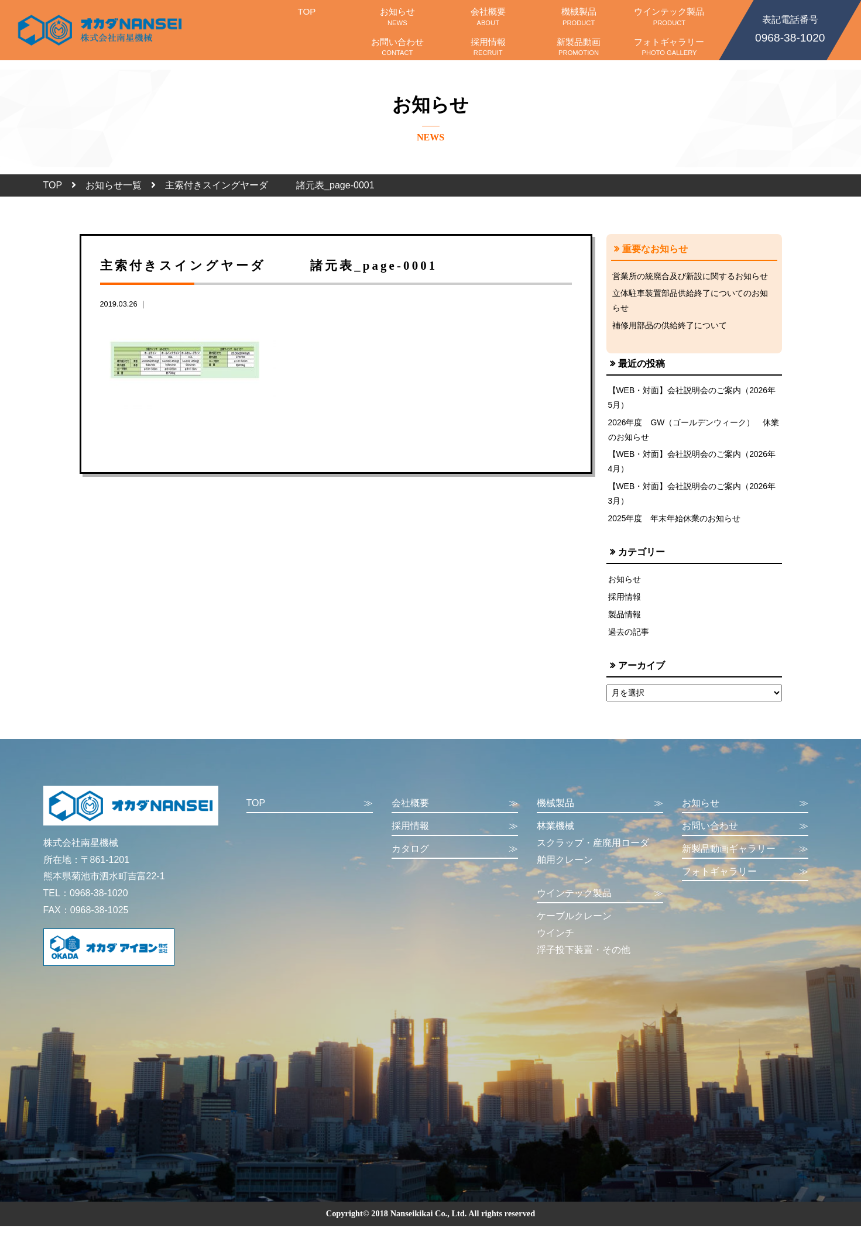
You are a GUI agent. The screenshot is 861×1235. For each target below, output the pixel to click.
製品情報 (624, 622)
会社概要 (487, 16)
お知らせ (397, 16)
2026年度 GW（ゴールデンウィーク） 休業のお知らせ (690, 433)
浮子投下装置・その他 (583, 959)
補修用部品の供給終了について (669, 327)
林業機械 (555, 835)
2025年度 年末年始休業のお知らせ (675, 524)
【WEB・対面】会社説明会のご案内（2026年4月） (692, 465)
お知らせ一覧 (113, 185)
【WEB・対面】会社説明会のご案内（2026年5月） (692, 400)
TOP (306, 16)
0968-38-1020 (790, 28)
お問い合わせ (397, 47)
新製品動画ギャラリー (745, 857)
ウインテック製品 (669, 16)
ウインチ (555, 942)
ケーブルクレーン (574, 925)
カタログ (455, 857)
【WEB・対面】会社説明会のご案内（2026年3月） (692, 499)
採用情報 (487, 47)
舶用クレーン (565, 868)
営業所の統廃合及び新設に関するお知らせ (690, 276)
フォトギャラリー (669, 47)
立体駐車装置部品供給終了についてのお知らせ (690, 301)
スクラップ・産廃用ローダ (593, 851)
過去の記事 (628, 640)
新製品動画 (578, 47)
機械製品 (578, 16)
